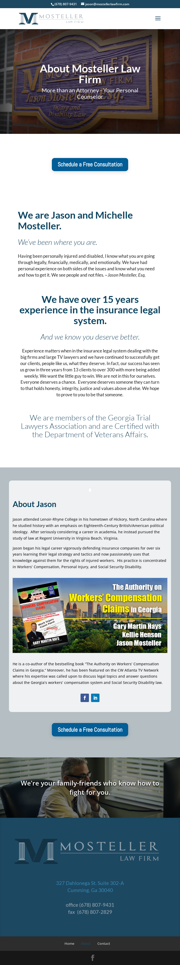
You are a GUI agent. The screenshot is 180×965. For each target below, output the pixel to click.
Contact (103, 943)
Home (69, 943)
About (86, 943)
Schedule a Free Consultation (90, 164)
